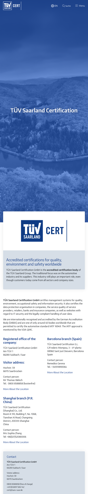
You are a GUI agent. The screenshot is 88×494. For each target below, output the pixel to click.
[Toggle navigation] (80, 6)
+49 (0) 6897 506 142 (15, 487)
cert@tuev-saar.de (15, 490)
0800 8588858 (13, 484)
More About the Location (16, 389)
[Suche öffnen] (66, 5)
